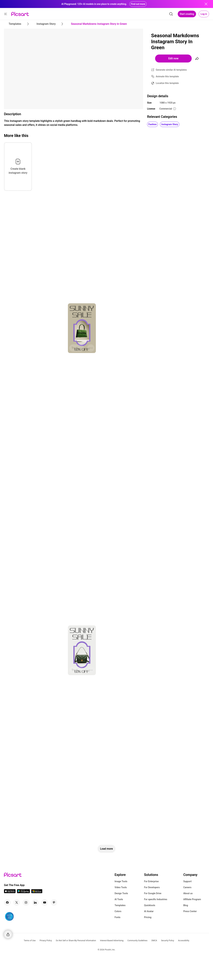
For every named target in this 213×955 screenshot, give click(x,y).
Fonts (117, 917)
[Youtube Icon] (44, 902)
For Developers (152, 887)
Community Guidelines (137, 940)
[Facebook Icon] (7, 902)
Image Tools (120, 881)
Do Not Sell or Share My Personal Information (76, 940)
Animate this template (167, 76)
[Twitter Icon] (16, 902)
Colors (117, 911)
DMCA (154, 940)
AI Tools (118, 899)
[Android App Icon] (23, 892)
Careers (187, 887)
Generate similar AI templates (171, 69)
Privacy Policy (46, 940)
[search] (171, 14)
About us (188, 893)
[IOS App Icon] (10, 892)
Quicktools (149, 905)
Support (187, 881)
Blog (185, 905)
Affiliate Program (192, 899)
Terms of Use (30, 940)
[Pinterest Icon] (54, 902)
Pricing (147, 917)
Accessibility (183, 940)
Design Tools (121, 893)
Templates (119, 905)
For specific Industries (155, 899)
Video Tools (120, 887)
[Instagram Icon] (26, 902)
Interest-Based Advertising (111, 940)
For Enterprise (151, 881)
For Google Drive (152, 893)
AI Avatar (149, 911)
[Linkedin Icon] (35, 902)
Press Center (190, 911)
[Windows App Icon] (36, 892)
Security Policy (167, 940)
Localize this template (167, 83)
